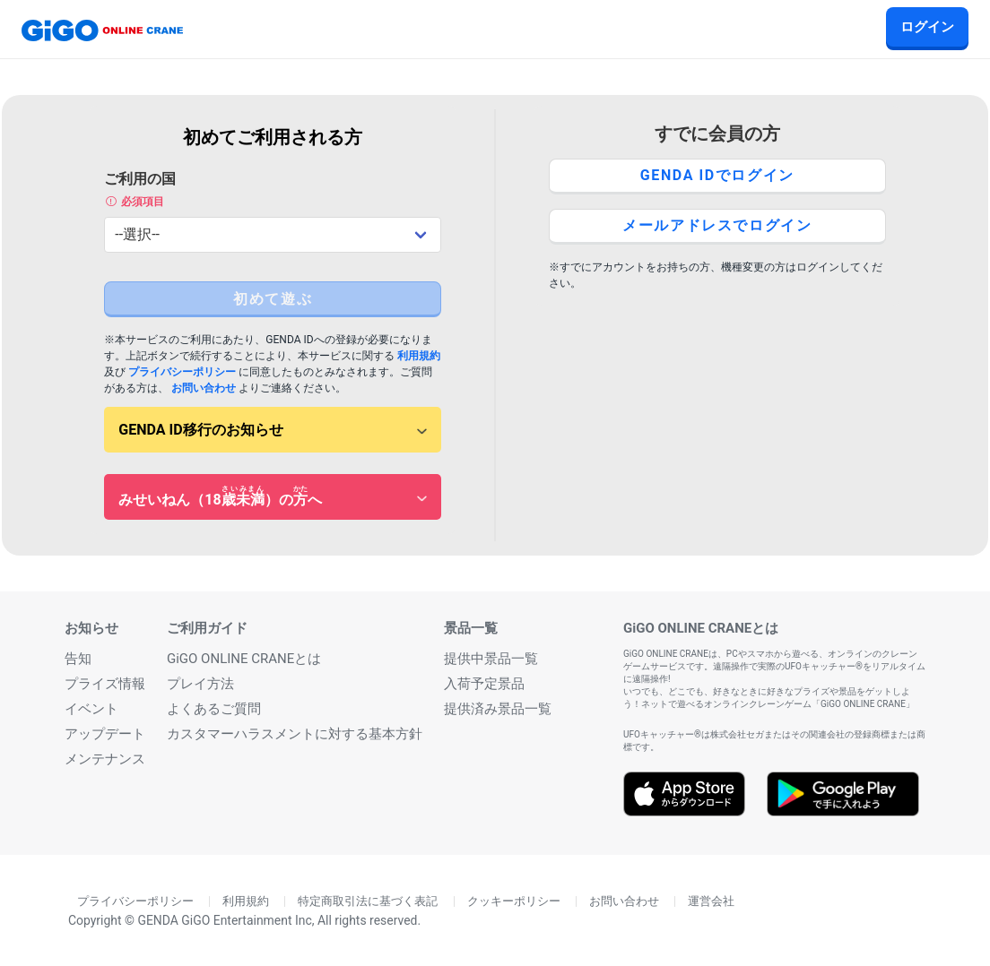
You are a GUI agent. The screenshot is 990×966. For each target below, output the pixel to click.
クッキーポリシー (513, 901)
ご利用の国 (272, 190)
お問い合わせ (203, 388)
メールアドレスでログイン (717, 225)
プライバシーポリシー (182, 372)
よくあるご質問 (214, 709)
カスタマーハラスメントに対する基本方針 (294, 734)
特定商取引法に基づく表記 (368, 901)
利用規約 (418, 355)
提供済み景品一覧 (497, 709)
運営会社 (711, 901)
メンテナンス (105, 759)
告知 (78, 659)
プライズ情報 (105, 684)
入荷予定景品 (484, 684)
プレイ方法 (200, 684)
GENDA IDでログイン (717, 175)
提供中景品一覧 (491, 659)
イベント (91, 709)
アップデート (105, 734)
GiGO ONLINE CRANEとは (244, 659)
